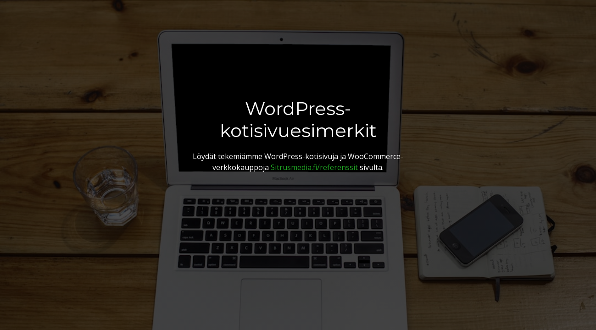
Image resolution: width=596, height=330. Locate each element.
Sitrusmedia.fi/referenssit (314, 167)
